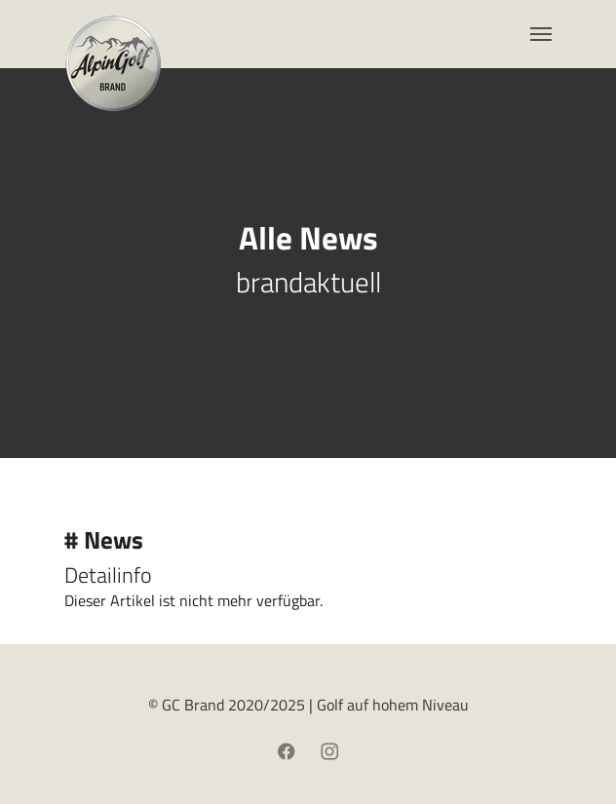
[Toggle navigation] (541, 34)
